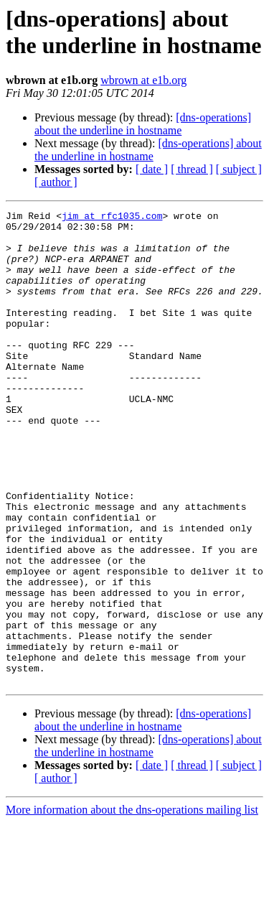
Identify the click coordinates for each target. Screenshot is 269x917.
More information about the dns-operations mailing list (132, 904)
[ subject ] (239, 169)
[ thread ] (192, 169)
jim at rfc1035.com (112, 217)
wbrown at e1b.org (143, 80)
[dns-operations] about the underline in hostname (142, 123)
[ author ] (55, 182)
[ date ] (152, 169)
